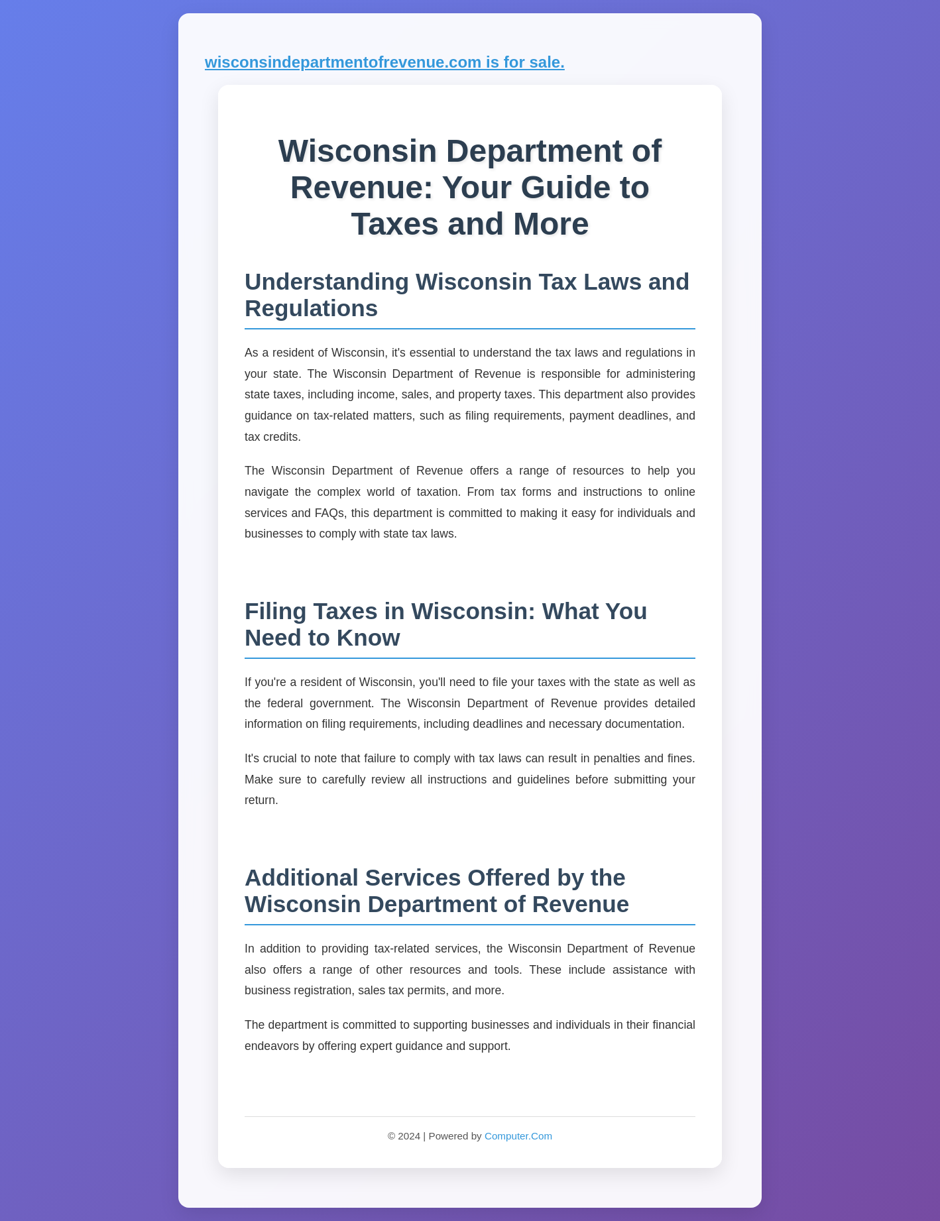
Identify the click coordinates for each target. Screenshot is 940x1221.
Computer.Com (518, 1135)
